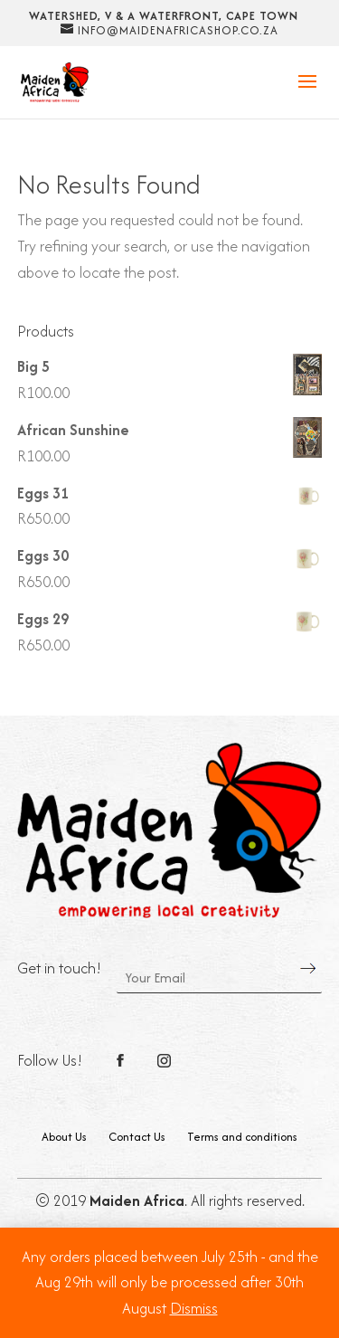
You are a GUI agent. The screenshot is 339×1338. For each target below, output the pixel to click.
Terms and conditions (242, 1136)
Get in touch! (59, 968)
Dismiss (194, 1308)
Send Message (308, 968)
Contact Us (136, 1136)
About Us (64, 1136)
